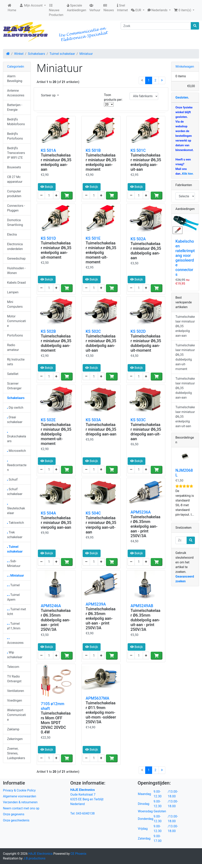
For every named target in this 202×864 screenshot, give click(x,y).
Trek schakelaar (14, 534)
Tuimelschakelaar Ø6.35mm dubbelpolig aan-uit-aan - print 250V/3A (145, 620)
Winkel (18, 54)
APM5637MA (97, 698)
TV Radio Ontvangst (14, 679)
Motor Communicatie (16, 321)
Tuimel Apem (13, 597)
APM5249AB (142, 605)
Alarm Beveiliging (14, 78)
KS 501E (93, 238)
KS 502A (138, 239)
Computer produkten (14, 193)
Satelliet (12, 374)
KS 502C (93, 331)
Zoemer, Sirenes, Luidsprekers (16, 753)
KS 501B (93, 150)
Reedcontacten (16, 466)
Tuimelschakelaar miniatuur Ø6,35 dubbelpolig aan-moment (56, 343)
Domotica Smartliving (15, 222)
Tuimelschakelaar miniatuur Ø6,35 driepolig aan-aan (101, 429)
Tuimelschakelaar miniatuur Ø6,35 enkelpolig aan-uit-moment (56, 250)
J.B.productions (34, 858)
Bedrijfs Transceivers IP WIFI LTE (16, 152)
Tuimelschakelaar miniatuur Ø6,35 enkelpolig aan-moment (101, 162)
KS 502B (48, 331)
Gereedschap (16, 258)
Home (12, 8)
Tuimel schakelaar (62, 54)
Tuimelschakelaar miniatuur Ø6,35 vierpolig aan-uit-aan (101, 524)
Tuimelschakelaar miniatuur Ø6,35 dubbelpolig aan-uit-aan (101, 343)
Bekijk (46, 187)
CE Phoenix (78, 854)
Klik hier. (188, 173)
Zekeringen (15, 739)
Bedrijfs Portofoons (15, 136)
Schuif (12, 479)
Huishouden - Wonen (16, 270)
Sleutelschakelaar (16, 509)
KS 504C (93, 513)
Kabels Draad (16, 282)
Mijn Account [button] (31, 5)
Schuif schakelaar (14, 491)
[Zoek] (156, 26)
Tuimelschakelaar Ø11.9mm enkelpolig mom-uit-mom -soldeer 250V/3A (101, 712)
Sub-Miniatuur (14, 563)
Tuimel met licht (16, 611)
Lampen (13, 292)
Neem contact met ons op (21, 808)
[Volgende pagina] (162, 80)
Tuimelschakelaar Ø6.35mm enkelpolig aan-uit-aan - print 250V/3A (100, 618)
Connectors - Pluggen (16, 208)
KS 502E (48, 420)
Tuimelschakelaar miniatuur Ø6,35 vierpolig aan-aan (56, 522)
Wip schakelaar (14, 655)
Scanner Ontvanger (14, 386)
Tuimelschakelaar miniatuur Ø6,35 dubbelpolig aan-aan (146, 250)
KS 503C (138, 420)
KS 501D (48, 238)
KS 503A (93, 420)
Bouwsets (14, 167)
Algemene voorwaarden (19, 796)
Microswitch (16, 451)
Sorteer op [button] (48, 95)
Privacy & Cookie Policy (19, 790)
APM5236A (141, 512)
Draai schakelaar (14, 419)
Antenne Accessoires (15, 93)
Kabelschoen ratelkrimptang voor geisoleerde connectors (185, 258)
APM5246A (51, 605)
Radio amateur (13, 347)
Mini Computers (15, 304)
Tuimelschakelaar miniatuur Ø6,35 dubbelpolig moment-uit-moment (56, 434)
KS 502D (138, 331)
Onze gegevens (13, 814)
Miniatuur (86, 54)
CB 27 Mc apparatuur (14, 179)
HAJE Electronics (40, 854)
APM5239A (96, 604)
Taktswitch (15, 523)
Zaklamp (13, 729)
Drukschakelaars (16, 437)
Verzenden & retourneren (20, 802)
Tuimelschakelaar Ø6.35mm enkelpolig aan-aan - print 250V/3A (145, 526)
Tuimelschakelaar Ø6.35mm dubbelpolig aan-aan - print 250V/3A (56, 620)
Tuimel (13, 585)
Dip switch (15, 407)
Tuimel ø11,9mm (13, 626)
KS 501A (48, 150)
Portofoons (15, 335)
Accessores (15, 641)
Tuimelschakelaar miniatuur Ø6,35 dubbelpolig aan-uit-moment (146, 343)
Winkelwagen (184, 66)
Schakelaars (36, 54)
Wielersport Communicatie (16, 714)
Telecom (13, 667)
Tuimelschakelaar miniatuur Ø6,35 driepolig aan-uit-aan (146, 431)
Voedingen (14, 700)
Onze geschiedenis (16, 820)
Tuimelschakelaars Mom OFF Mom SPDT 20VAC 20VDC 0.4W (56, 722)
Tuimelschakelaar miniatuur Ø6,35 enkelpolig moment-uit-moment (101, 252)
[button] (137, 10)
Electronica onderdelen (15, 246)
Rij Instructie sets (15, 362)
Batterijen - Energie (14, 107)
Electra (12, 234)
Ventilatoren (15, 691)
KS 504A (48, 513)
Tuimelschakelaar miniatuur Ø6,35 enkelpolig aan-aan (56, 162)
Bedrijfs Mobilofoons (16, 121)
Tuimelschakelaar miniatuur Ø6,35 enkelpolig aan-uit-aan (146, 162)
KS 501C (138, 150)
